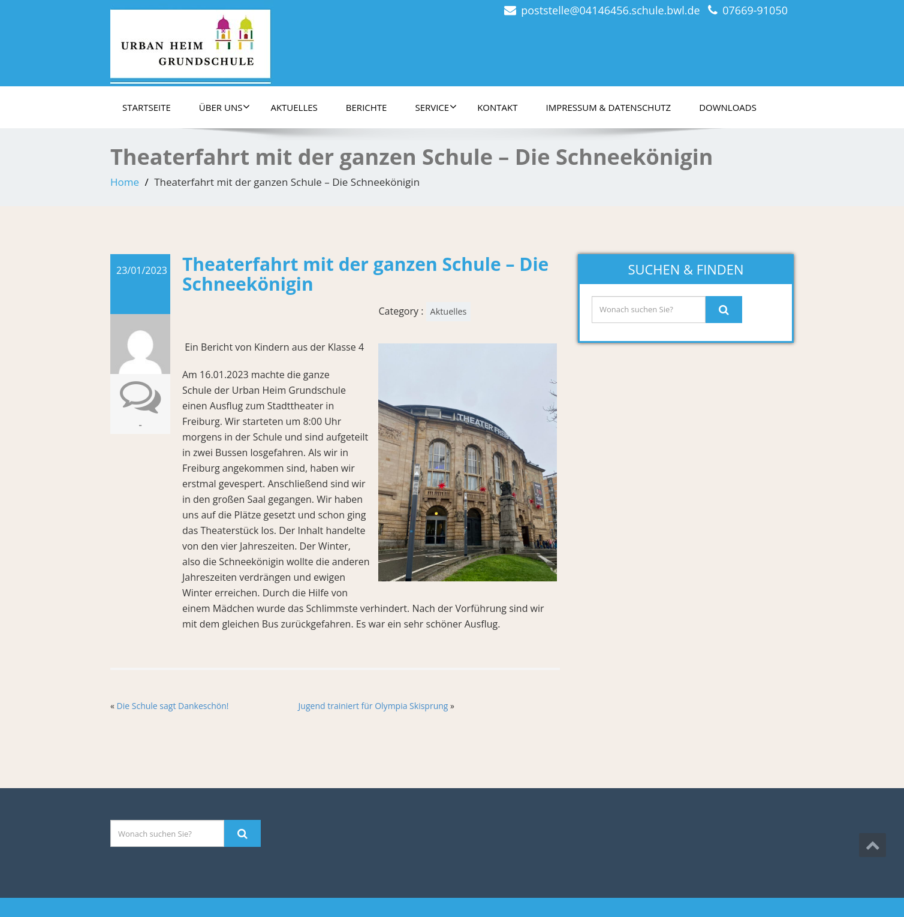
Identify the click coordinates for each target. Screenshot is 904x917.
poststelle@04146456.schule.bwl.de (610, 10)
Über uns (225, 107)
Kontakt (497, 107)
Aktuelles (293, 107)
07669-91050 (755, 10)
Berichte (366, 107)
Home (124, 182)
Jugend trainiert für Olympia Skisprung (373, 705)
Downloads (728, 107)
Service (436, 107)
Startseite (146, 107)
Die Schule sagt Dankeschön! (173, 705)
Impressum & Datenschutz (608, 107)
